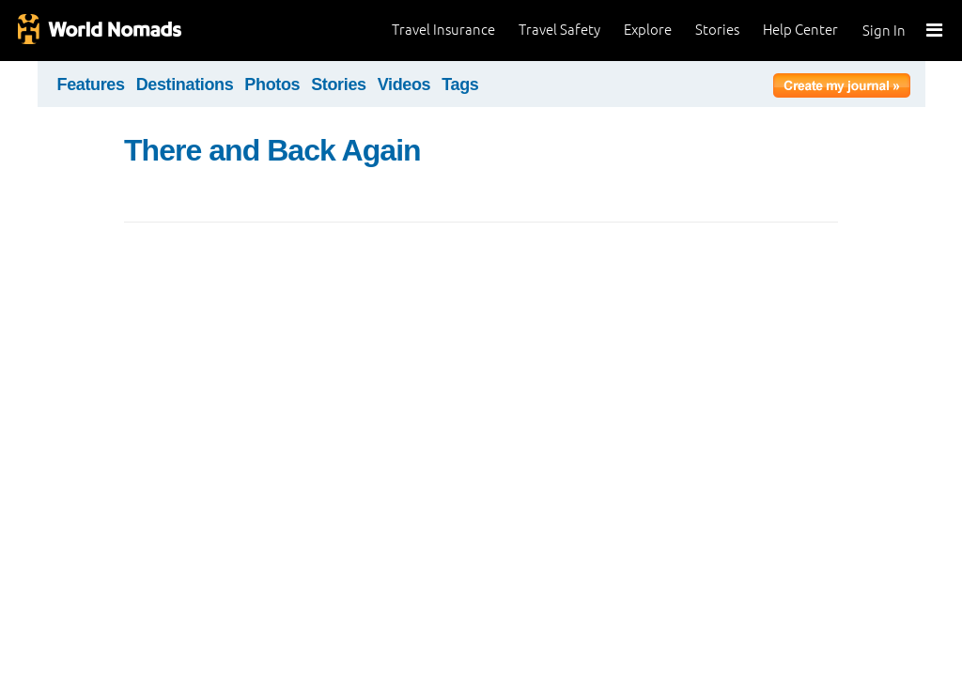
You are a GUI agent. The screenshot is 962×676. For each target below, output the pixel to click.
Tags (460, 84)
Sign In (884, 30)
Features (91, 84)
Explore (648, 30)
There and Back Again (272, 150)
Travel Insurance (443, 30)
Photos (272, 84)
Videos (404, 84)
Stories (717, 30)
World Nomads (98, 30)
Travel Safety (559, 30)
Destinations (185, 84)
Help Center (800, 30)
